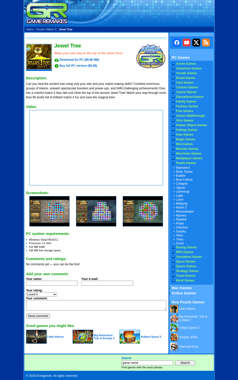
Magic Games (185, 139)
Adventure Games (189, 68)
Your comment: (37, 298)
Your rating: (34, 290)
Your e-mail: (108, 283)
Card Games (185, 82)
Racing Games (186, 247)
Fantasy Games (187, 106)
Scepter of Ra (188, 337)
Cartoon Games (187, 87)
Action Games (186, 63)
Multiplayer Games (189, 158)
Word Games (185, 280)
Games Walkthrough (190, 115)
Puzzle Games (186, 163)
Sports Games (186, 266)
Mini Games (184, 144)
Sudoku (181, 231)
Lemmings (183, 191)
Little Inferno (55, 336)
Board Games (186, 78)
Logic (179, 195)
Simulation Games (189, 257)
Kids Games (184, 134)
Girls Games (185, 120)
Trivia (179, 239)
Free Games (184, 111)
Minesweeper (185, 211)
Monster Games (187, 149)
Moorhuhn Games (188, 153)
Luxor (180, 199)
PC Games (181, 57)
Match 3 (51, 29)
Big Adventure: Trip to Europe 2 (104, 337)
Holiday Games (187, 130)
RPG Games (184, 252)
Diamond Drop (188, 346)
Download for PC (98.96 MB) (79, 59)
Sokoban (182, 227)
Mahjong (182, 203)
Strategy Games (187, 271)
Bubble (180, 175)
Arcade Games (186, 73)
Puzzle (40, 29)
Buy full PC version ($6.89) (78, 65)
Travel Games (186, 275)
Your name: (34, 279)
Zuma (180, 243)
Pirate (180, 223)
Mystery (181, 215)
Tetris (179, 235)
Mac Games (182, 288)
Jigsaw (180, 187)
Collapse (182, 183)
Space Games (186, 261)
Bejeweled (183, 167)
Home (30, 29)
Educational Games (190, 97)
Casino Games (186, 92)
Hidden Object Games (191, 125)
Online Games (184, 293)
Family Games (186, 101)
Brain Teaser (184, 171)
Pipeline (181, 219)
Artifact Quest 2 (151, 336)
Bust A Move (184, 179)
